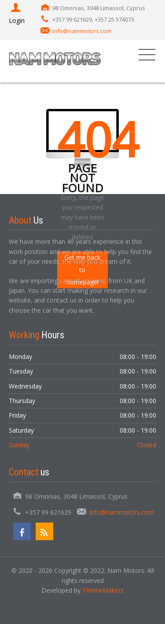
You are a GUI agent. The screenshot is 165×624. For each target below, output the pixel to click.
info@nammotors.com (81, 31)
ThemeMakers (103, 590)
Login (17, 14)
